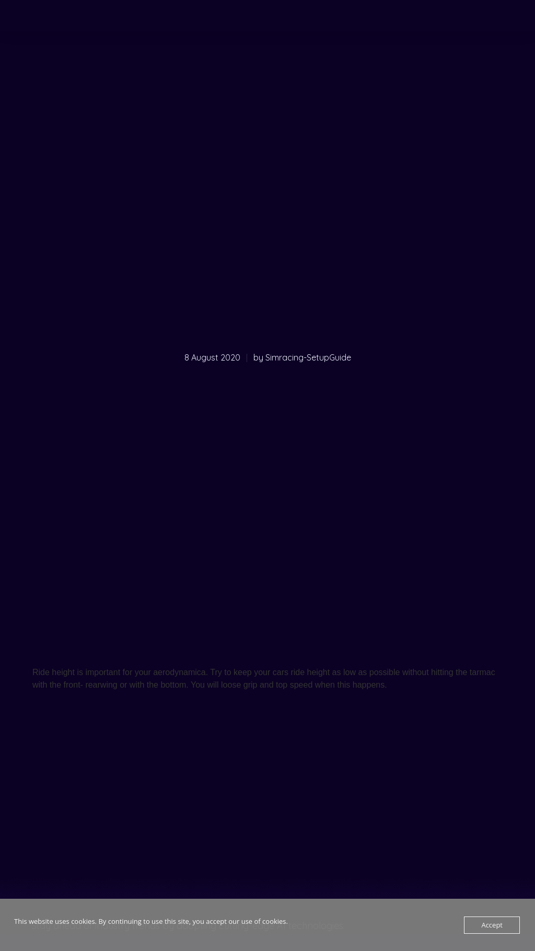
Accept (492, 925)
